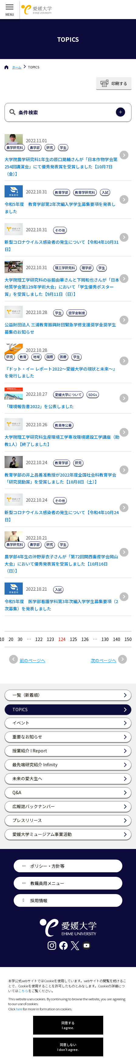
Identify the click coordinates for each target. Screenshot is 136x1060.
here (19, 1008)
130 (105, 639)
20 (10, 639)
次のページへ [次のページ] (103, 660)
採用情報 (38, 900)
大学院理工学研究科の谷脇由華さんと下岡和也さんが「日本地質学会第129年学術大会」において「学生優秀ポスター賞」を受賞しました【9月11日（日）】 (62, 287)
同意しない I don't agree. (68, 1047)
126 (85, 639)
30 (20, 639)
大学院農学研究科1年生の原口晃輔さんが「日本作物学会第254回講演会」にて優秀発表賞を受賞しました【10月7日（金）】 (61, 166)
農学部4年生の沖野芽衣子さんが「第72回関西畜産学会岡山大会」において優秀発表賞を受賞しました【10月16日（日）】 (61, 563)
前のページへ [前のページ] (32, 660)
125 (73, 639)
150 (128, 639)
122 (38, 639)
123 (50, 639)
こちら (23, 990)
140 (116, 639)
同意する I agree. (68, 1025)
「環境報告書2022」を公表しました (39, 406)
